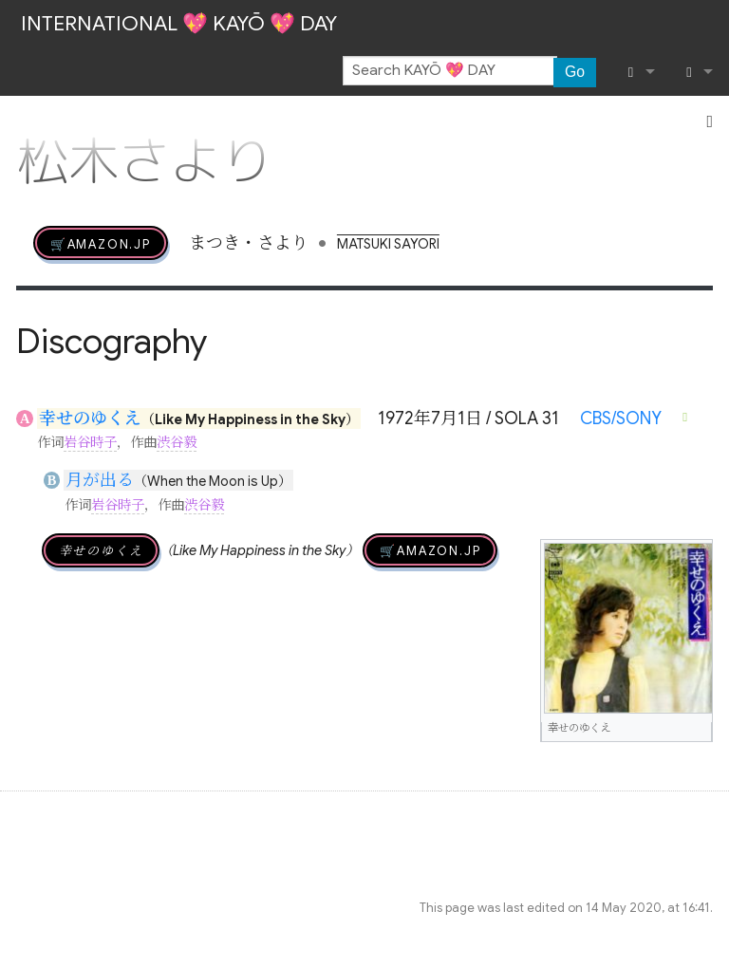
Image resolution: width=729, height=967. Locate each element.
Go (575, 72)
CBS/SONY (621, 418)
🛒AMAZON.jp (100, 242)
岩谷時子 (90, 442)
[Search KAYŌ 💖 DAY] (450, 71)
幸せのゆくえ (90, 418)
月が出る (99, 480)
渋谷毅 (176, 442)
